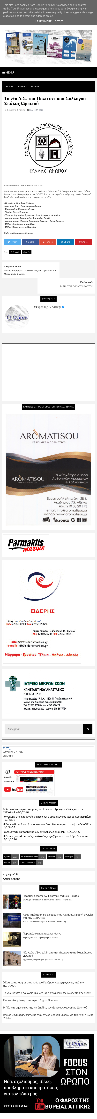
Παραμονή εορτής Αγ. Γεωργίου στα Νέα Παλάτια (51, 880)
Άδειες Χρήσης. (11, 863)
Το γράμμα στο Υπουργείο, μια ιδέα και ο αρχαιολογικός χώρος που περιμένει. (47, 801)
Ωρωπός (26, 252)
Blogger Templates (34, 1113)
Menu (8, 72)
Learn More (44, 21)
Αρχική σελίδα (11, 858)
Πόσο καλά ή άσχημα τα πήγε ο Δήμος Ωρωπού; (31, 984)
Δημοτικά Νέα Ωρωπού (29, 841)
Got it (59, 21)
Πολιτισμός (15, 252)
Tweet (12, 241)
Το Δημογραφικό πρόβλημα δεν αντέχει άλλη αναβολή (34, 816)
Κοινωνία (51, 841)
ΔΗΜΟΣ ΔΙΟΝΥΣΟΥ (28, 847)
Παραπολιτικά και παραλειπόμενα (42, 918)
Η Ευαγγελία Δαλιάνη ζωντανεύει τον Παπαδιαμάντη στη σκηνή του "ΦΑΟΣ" (46, 808)
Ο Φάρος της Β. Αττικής (47, 291)
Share (30, 241)
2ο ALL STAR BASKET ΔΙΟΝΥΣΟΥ (76, 270)
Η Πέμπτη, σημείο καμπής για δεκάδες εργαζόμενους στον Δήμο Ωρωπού (45, 820)
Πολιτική (7, 847)
